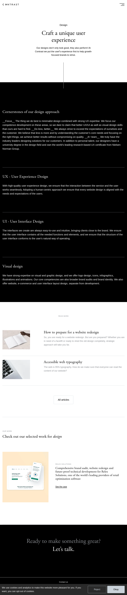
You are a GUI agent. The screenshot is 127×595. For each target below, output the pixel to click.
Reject (97, 589)
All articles (63, 399)
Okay (116, 589)
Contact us (63, 582)
